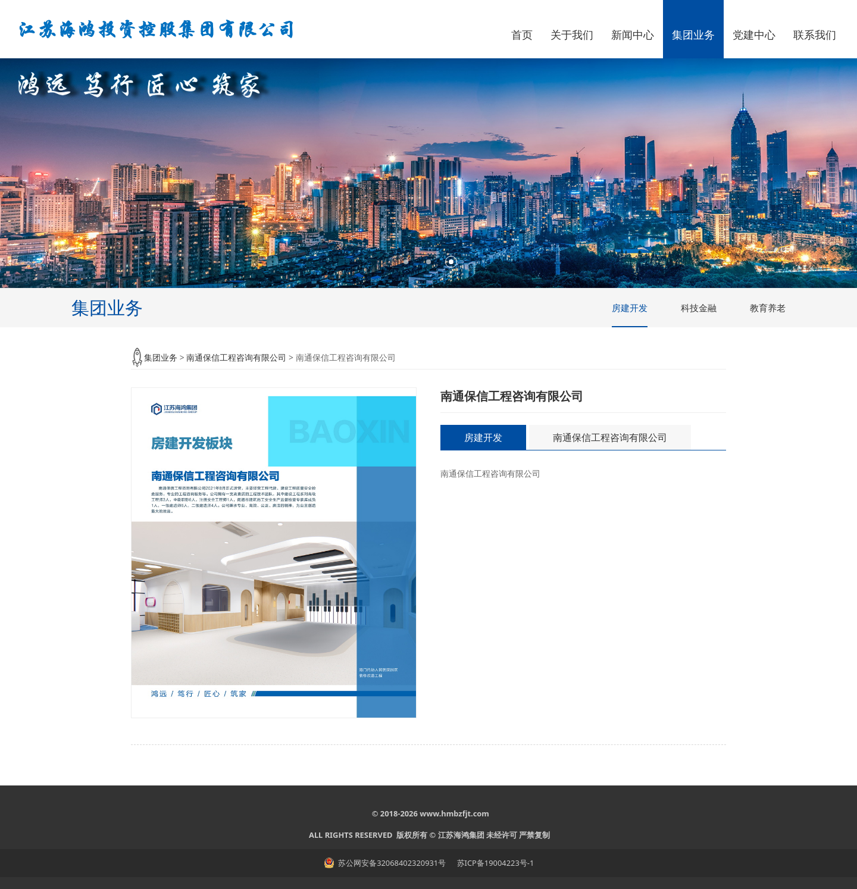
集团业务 (693, 34)
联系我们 (814, 34)
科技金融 (699, 308)
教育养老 (768, 308)
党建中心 (754, 34)
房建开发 (630, 308)
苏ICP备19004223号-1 (494, 862)
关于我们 (572, 34)
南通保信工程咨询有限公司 (236, 357)
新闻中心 (632, 34)
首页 (522, 34)
